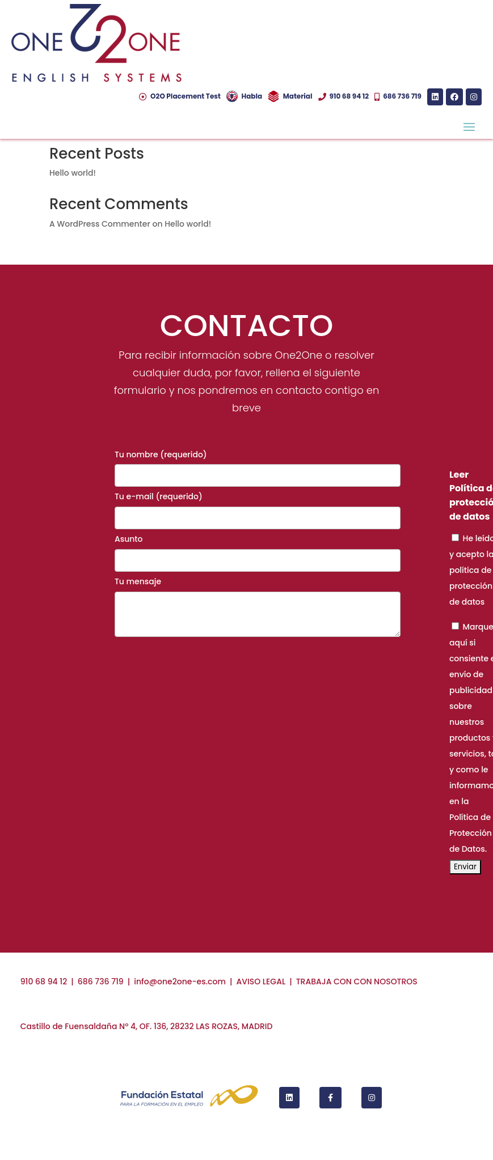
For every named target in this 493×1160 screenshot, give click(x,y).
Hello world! (72, 173)
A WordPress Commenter (99, 224)
